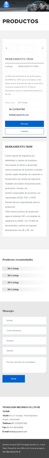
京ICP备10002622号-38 (11, 452)
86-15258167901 (17, 109)
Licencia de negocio (37, 448)
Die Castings (13, 268)
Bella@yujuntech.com (19, 115)
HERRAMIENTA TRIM (28, 66)
